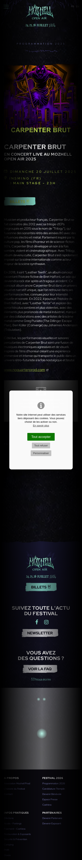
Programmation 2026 (53, 783)
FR (72, 6)
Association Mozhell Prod (17, 783)
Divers (7, 855)
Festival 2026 (52, 778)
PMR (6, 850)
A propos (11, 778)
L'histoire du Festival (14, 788)
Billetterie (9, 818)
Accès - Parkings (12, 823)
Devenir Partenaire (52, 818)
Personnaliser (41, 453)
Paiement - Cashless (14, 828)
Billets (20, 201)
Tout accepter (41, 436)
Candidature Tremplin (53, 788)
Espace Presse (50, 799)
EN (77, 6)
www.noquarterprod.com (24, 369)
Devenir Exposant (51, 823)
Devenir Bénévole (51, 794)
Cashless (46, 804)
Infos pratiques (16, 812)
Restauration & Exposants (17, 834)
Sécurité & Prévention (15, 839)
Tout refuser (41, 445)
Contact (8, 794)
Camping (8, 844)
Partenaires (52, 812)
